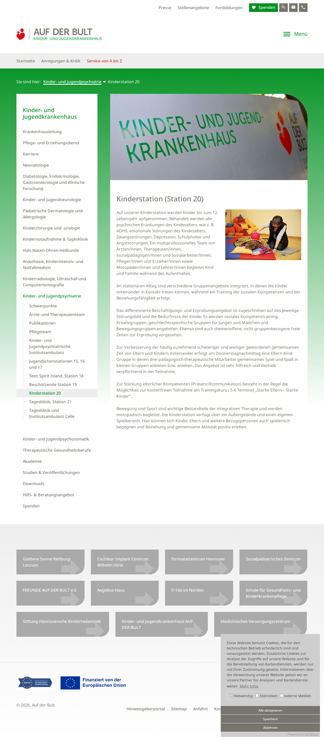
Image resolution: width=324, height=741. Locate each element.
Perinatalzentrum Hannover (198, 559)
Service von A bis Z (104, 61)
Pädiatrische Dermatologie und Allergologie (53, 214)
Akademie (32, 461)
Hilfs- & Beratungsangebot (48, 495)
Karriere (30, 154)
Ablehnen (270, 728)
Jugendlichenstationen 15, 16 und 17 (57, 364)
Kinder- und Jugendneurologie (52, 199)
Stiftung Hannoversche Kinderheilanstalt (62, 621)
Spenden (266, 7)
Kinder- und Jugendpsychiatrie (72, 81)
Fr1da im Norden (187, 590)
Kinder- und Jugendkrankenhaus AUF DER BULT (157, 624)
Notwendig (241, 695)
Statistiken (266, 695)
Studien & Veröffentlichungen (51, 472)
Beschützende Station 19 (53, 384)
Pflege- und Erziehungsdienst (51, 143)
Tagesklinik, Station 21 (50, 401)
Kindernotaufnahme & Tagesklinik (55, 239)
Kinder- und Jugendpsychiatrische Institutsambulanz (49, 346)
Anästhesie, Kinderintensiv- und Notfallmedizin (53, 264)
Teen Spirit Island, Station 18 (56, 376)
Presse (164, 7)
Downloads (34, 483)
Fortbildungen (229, 7)
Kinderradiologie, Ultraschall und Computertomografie (54, 282)
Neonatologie (36, 165)
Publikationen (42, 323)
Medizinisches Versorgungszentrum (255, 621)
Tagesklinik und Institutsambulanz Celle (51, 413)
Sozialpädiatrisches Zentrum (273, 559)
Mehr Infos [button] (249, 686)
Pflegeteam (40, 331)
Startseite (25, 61)
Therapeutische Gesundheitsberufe (57, 450)
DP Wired (311, 734)
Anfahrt (200, 709)
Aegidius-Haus (111, 590)
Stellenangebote (193, 7)
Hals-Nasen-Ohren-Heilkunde (51, 250)
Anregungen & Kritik (60, 61)
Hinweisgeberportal (146, 709)
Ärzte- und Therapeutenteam (57, 314)
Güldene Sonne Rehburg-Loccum (47, 562)
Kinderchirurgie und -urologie (51, 228)
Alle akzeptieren (270, 710)
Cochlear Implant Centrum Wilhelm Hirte (122, 562)
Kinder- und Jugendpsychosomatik (56, 439)
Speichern (270, 719)
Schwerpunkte (43, 306)
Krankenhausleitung (42, 131)
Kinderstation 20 (45, 393)
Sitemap (179, 709)
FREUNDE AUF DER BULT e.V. (50, 590)
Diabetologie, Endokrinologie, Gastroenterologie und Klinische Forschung (54, 182)
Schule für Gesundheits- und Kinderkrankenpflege (273, 593)
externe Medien (295, 695)
